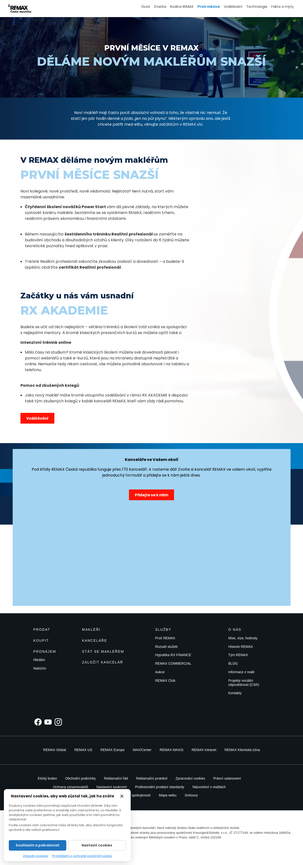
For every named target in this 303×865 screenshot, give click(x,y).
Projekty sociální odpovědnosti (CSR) (243, 683)
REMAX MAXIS (171, 750)
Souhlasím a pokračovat (37, 845)
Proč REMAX (165, 638)
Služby (163, 629)
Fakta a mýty (282, 6)
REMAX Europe (112, 750)
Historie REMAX (240, 647)
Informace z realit (241, 672)
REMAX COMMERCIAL (173, 663)
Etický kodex (47, 778)
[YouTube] (48, 722)
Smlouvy (191, 795)
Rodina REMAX (182, 6)
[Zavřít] (122, 796)
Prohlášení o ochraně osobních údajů (82, 856)
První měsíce (208, 6)
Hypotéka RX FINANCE (173, 655)
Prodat (41, 629)
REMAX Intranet (204, 750)
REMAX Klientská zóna (242, 750)
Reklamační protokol (151, 778)
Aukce (160, 672)
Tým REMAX (238, 655)
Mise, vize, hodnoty (243, 638)
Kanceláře (94, 640)
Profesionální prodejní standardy (159, 787)
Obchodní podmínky (80, 778)
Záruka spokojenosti (135, 795)
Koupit (41, 640)
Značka (160, 6)
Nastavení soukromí (112, 787)
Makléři (91, 629)
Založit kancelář (102, 662)
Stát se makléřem (103, 651)
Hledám (39, 660)
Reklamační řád (116, 778)
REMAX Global (54, 750)
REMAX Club (165, 680)
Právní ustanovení (227, 778)
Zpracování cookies (190, 778)
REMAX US (83, 750)
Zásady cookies (35, 856)
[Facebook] (38, 722)
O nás (235, 629)
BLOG (233, 663)
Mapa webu (167, 795)
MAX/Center (142, 750)
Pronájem (44, 651)
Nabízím (39, 668)
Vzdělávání (233, 6)
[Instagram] (58, 722)
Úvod (145, 6)
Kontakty (235, 693)
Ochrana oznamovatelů (70, 787)
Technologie (256, 6)
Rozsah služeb (166, 647)
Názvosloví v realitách (209, 787)
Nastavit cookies (97, 845)
